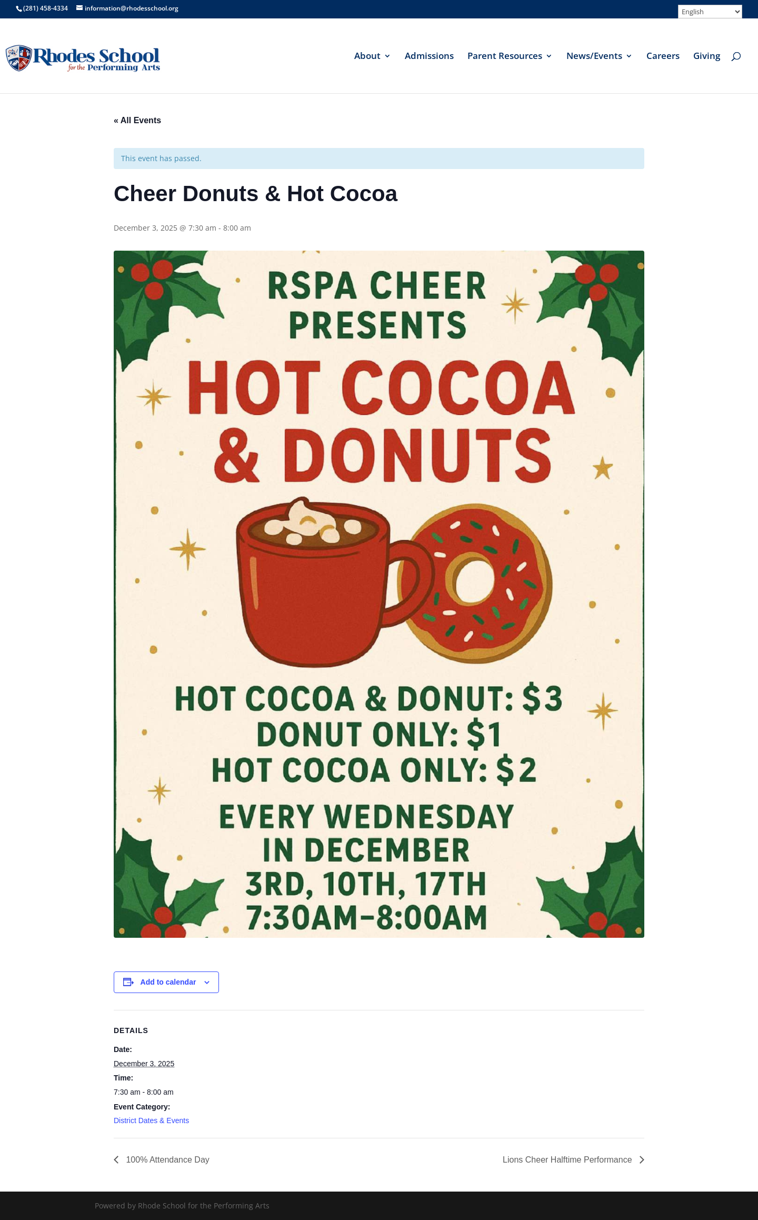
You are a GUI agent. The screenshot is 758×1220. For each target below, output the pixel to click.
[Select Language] (710, 11)
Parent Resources (504, 57)
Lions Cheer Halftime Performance (568, 1159)
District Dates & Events (151, 1120)
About (367, 57)
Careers (663, 57)
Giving (706, 57)
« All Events (137, 120)
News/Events (594, 57)
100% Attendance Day (167, 1159)
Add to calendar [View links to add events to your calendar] (168, 982)
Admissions (429, 57)
